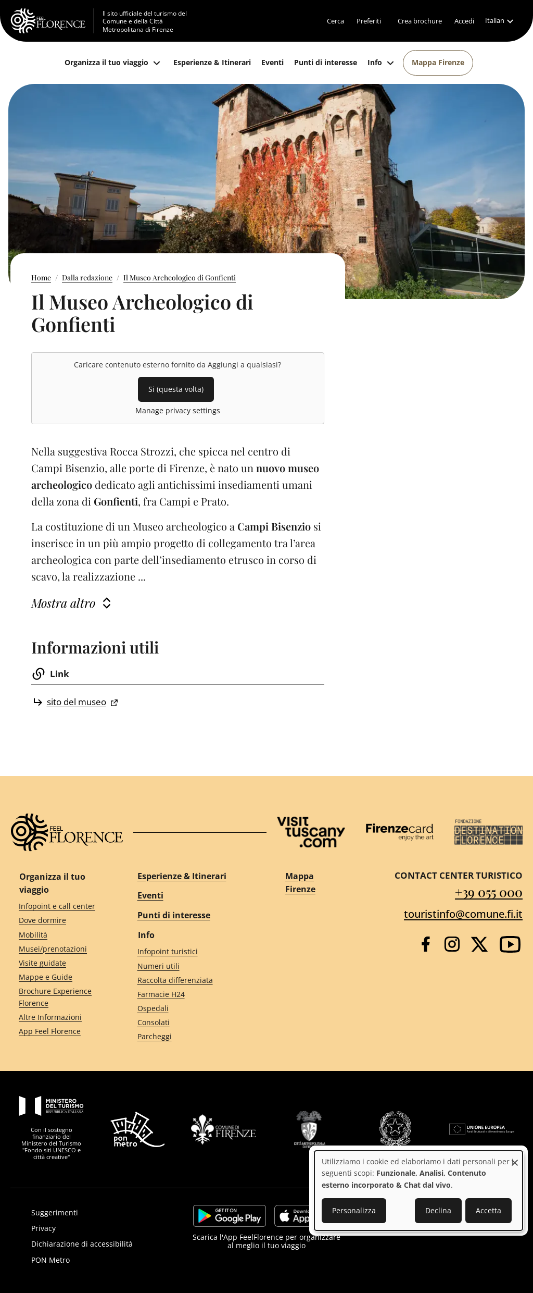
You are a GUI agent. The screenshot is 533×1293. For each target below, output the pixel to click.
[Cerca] (335, 20)
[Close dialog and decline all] (515, 1157)
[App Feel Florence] (59, 1032)
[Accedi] (464, 20)
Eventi (150, 895)
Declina (438, 1210)
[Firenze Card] (400, 832)
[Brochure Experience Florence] (59, 997)
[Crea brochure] (419, 20)
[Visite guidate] (59, 963)
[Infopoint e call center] (59, 907)
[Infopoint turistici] (192, 952)
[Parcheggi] (192, 1037)
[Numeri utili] (192, 966)
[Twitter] (479, 944)
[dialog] (418, 1190)
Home (41, 277)
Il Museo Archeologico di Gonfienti (179, 277)
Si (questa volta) (176, 389)
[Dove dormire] (59, 921)
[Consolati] (192, 1023)
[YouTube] (510, 944)
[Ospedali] (192, 1009)
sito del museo (76, 702)
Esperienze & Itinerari (181, 876)
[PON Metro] (97, 1260)
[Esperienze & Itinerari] (212, 63)
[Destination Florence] (488, 832)
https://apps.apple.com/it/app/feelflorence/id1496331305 (306, 1216)
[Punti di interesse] (325, 63)
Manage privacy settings (177, 410)
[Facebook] (425, 944)
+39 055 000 (489, 891)
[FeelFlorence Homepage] (52, 21)
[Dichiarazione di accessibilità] (97, 1244)
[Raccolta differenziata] (192, 980)
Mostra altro (63, 603)
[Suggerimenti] (97, 1213)
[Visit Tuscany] (311, 832)
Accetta (488, 1210)
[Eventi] (272, 63)
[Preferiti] (368, 20)
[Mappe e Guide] (59, 977)
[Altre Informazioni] (59, 1017)
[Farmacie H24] (192, 995)
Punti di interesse (173, 915)
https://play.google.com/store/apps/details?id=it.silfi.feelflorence (229, 1216)
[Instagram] (452, 944)
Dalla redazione (87, 277)
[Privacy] (97, 1228)
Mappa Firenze (300, 882)
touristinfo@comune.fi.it (463, 914)
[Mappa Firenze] (438, 62)
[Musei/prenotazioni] (59, 949)
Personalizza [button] (354, 1210)
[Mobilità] (59, 935)
